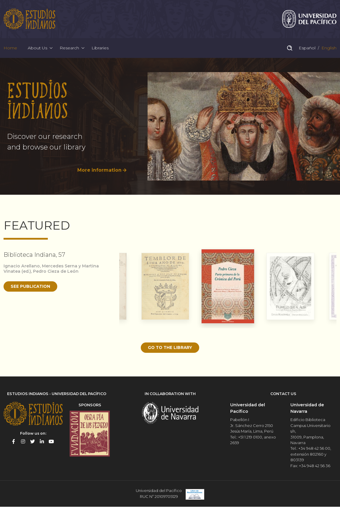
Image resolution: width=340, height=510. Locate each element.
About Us (37, 51)
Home (10, 51)
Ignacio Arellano (22, 271)
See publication (31, 291)
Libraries (100, 51)
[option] (170, 131)
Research (69, 51)
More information (99, 175)
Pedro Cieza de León (57, 276)
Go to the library (170, 352)
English (328, 51)
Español (307, 51)
